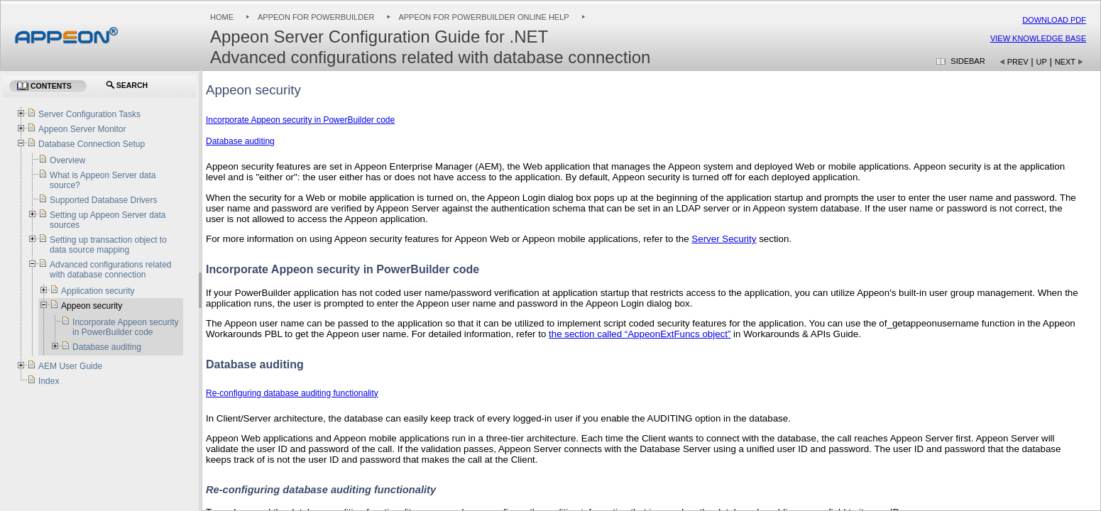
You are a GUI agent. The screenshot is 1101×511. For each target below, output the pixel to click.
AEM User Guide (70, 366)
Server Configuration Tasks (89, 114)
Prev (1018, 61)
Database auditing (240, 141)
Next (1065, 61)
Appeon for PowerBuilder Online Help (483, 17)
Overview (67, 160)
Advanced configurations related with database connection (110, 270)
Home (222, 17)
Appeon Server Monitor (82, 129)
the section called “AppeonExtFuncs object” (639, 334)
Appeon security (91, 306)
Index (48, 381)
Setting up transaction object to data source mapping (108, 245)
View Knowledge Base (1038, 38)
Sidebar (968, 61)
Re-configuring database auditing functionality (292, 393)
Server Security (723, 238)
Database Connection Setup (91, 144)
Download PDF (1054, 20)
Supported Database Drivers (103, 200)
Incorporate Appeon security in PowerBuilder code (300, 120)
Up (1041, 61)
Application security (97, 291)
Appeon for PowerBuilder (316, 17)
